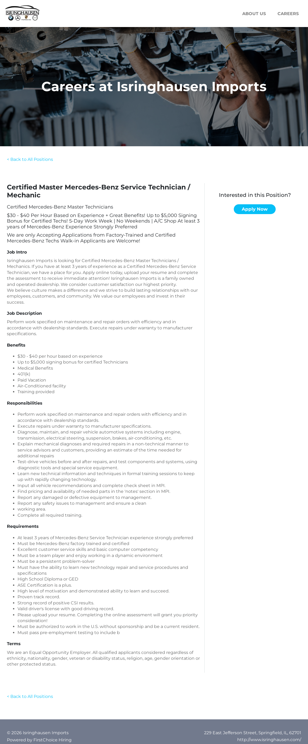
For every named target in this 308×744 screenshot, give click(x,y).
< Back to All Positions (30, 159)
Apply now (255, 209)
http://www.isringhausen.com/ (269, 739)
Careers (288, 13)
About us (254, 13)
